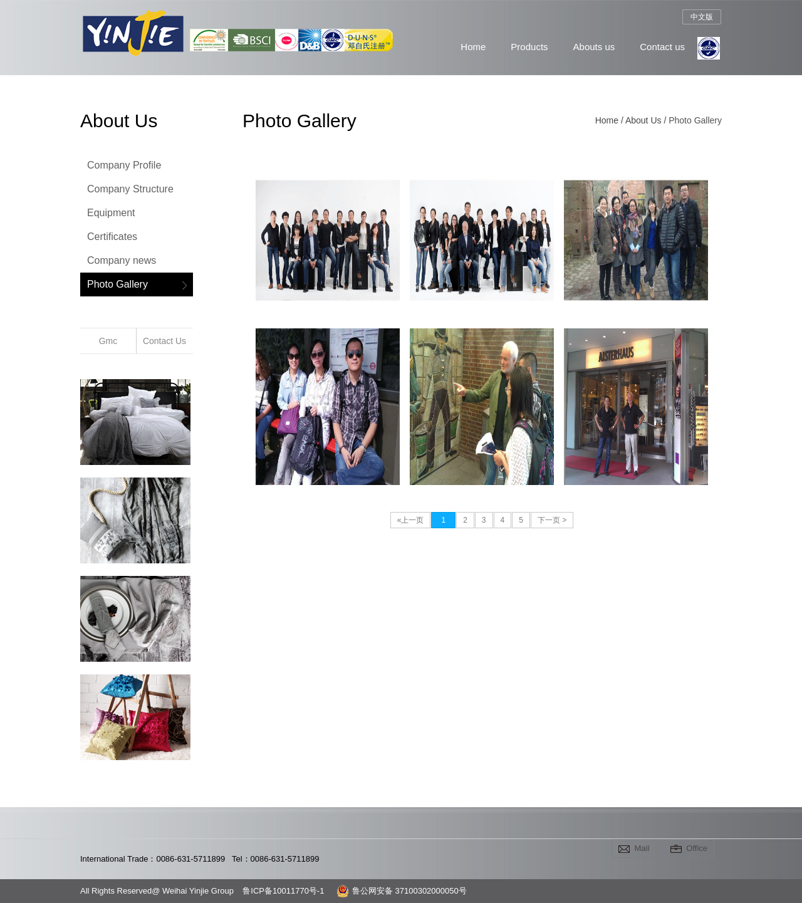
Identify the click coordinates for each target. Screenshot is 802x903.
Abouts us (594, 46)
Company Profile (124, 165)
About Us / (647, 120)
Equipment (111, 212)
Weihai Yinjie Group (129, 66)
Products (529, 46)
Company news (121, 260)
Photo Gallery (117, 284)
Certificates (112, 236)
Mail (641, 848)
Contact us (662, 46)
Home (473, 46)
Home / (610, 120)
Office (696, 848)
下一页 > (552, 520)
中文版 (701, 17)
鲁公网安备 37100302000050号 (401, 891)
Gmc (108, 341)
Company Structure (130, 189)
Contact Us (164, 341)
